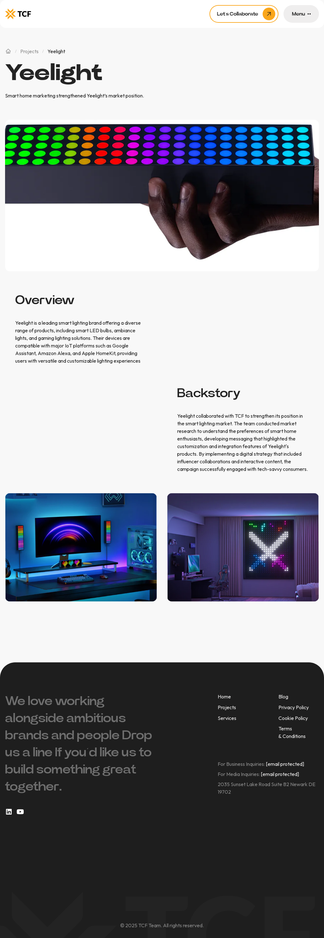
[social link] (9, 812)
